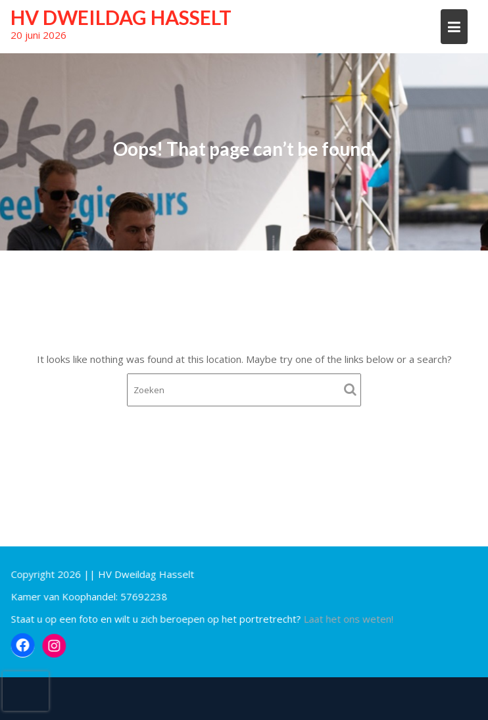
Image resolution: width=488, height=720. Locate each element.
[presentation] (26, 691)
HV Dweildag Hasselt (121, 17)
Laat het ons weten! (348, 618)
